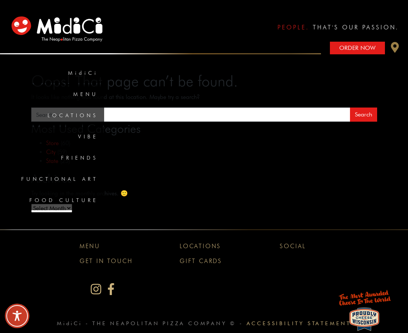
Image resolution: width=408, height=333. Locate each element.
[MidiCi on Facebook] (111, 289)
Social (293, 246)
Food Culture (63, 200)
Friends (79, 158)
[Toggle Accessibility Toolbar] (17, 315)
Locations (73, 115)
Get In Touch (106, 261)
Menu (85, 94)
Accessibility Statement (299, 323)
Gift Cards (201, 261)
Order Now (357, 47)
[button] (395, 49)
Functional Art (59, 179)
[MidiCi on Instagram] (96, 289)
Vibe (88, 137)
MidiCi (83, 73)
